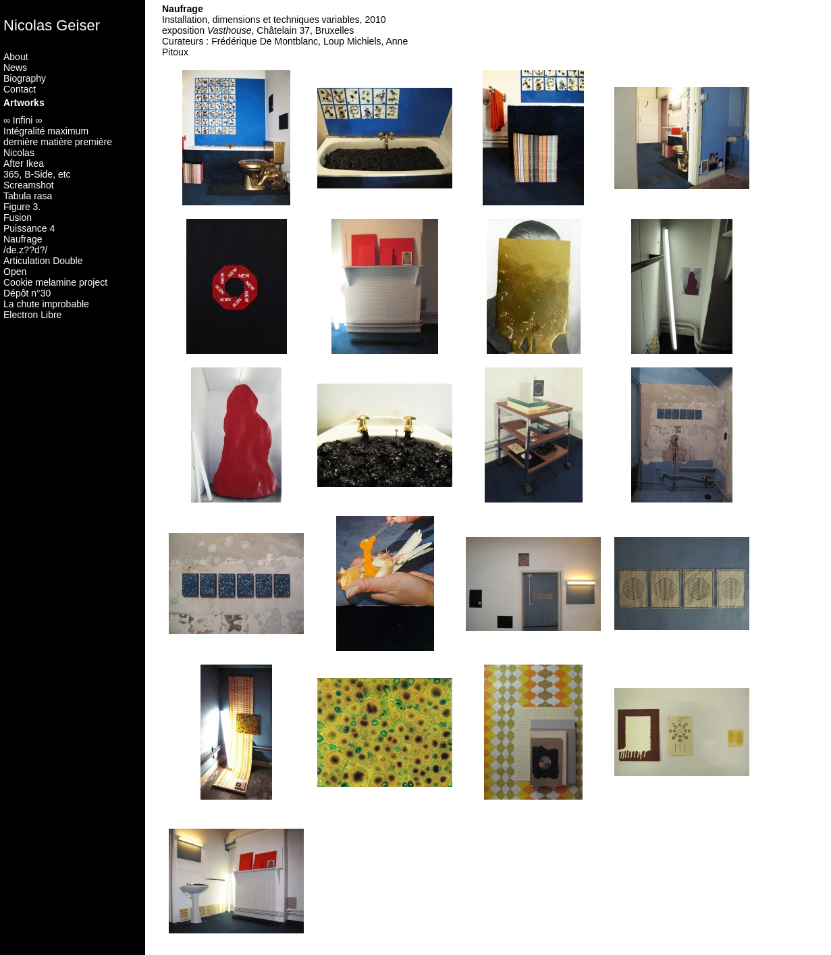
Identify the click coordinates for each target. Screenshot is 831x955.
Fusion (17, 217)
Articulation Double (43, 260)
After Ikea (23, 163)
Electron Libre (32, 314)
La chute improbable (46, 304)
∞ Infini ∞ (22, 120)
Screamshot (28, 185)
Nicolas (18, 152)
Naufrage (23, 239)
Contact (19, 89)
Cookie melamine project (55, 282)
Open (14, 271)
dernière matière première (57, 141)
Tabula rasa (27, 195)
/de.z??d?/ (25, 249)
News (15, 67)
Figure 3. (22, 206)
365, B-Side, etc (37, 174)
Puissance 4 (29, 228)
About (15, 56)
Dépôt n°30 (27, 293)
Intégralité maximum (45, 131)
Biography (24, 78)
